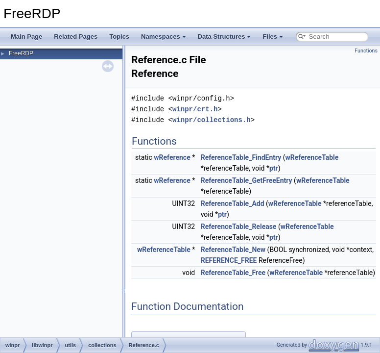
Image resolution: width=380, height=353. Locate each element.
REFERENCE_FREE (229, 260)
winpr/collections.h (211, 120)
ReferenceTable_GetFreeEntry (246, 180)
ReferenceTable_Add (232, 203)
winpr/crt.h (194, 109)
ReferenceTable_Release (239, 226)
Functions (366, 51)
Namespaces (163, 36)
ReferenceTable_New (233, 249)
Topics (119, 36)
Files (272, 36)
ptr (273, 168)
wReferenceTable (312, 157)
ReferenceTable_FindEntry (241, 157)
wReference (172, 157)
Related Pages (75, 36)
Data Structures (224, 36)
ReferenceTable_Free (233, 273)
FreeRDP (21, 53)
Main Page (26, 36)
